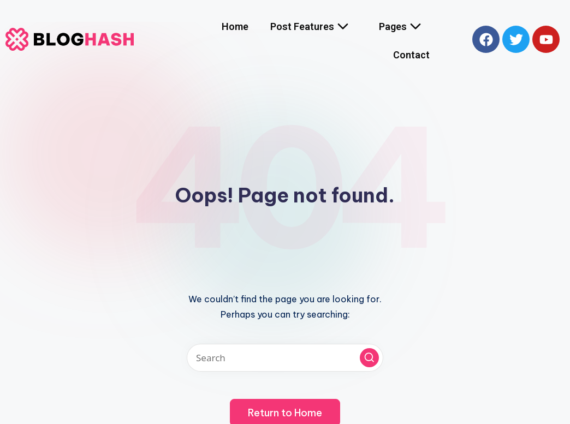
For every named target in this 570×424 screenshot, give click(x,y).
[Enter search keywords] (285, 358)
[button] (369, 357)
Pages (404, 26)
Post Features (313, 26)
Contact (411, 55)
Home (235, 26)
